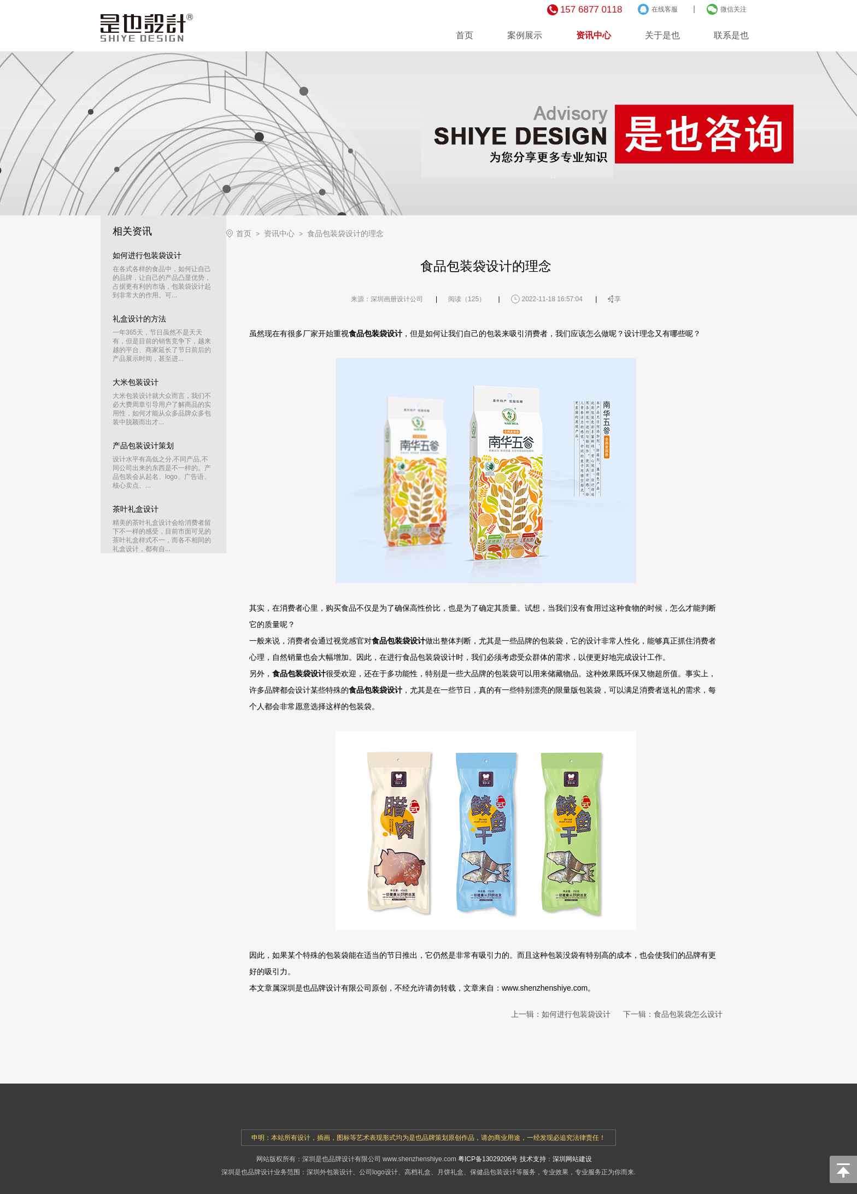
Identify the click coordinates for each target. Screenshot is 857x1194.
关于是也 (662, 35)
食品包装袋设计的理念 (345, 233)
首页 (464, 35)
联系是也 (731, 35)
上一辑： (561, 1014)
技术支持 (533, 1159)
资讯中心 (593, 35)
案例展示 (524, 35)
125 (473, 299)
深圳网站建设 (572, 1159)
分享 (614, 299)
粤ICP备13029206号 (488, 1159)
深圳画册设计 (390, 299)
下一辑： (673, 1014)
